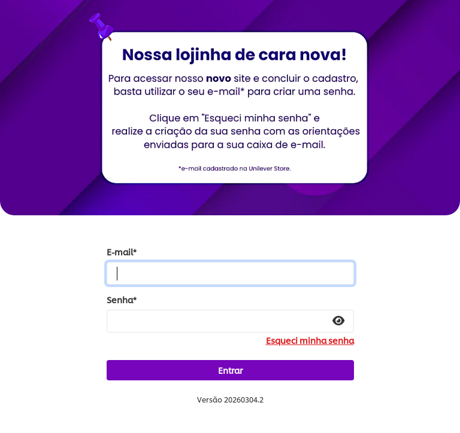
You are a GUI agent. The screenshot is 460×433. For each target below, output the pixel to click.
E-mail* (122, 251)
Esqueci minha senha (310, 340)
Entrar (230, 370)
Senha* (122, 299)
